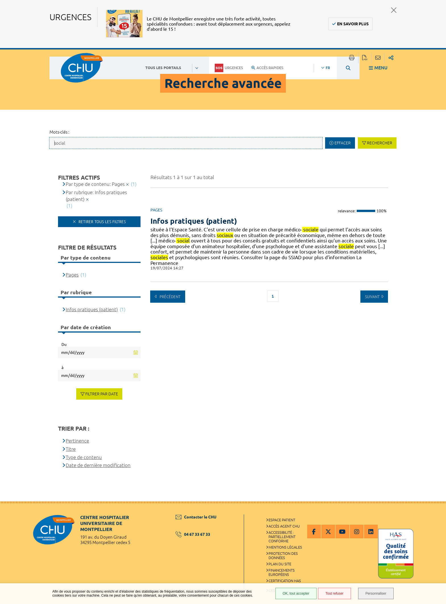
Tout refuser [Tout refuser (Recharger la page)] (334, 593)
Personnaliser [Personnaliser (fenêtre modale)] (376, 593)
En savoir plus (353, 24)
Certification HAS (285, 581)
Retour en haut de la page (436, 512)
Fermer (394, 10)
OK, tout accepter (296, 593)
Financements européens (282, 572)
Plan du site (280, 564)
